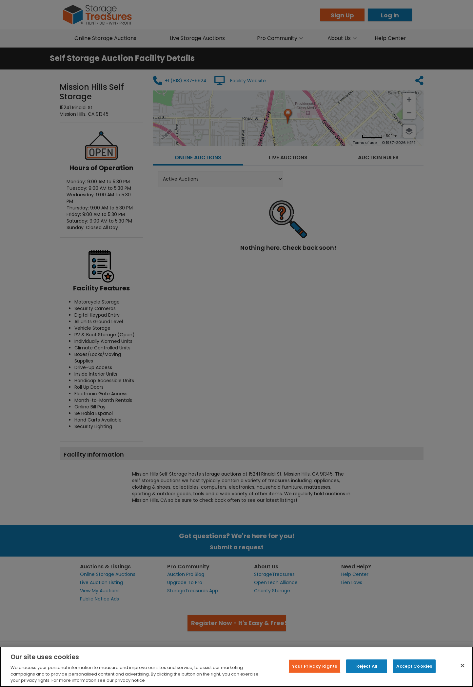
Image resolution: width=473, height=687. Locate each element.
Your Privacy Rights (314, 666)
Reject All (366, 666)
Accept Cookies (414, 666)
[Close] (462, 665)
